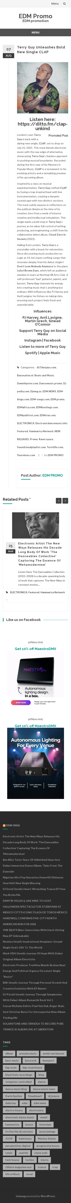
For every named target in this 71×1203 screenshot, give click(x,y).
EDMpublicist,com (28, 415)
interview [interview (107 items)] (45, 1124)
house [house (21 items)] (29, 1124)
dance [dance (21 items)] (41, 1081)
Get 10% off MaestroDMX (35, 649)
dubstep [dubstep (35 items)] (10, 1103)
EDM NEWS (49, 391)
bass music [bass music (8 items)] (12, 1060)
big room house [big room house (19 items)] (32, 1067)
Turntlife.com (55, 447)
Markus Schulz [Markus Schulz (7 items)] (47, 1138)
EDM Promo (35, 16)
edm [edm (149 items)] (24, 1103)
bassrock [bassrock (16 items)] (30, 1060)
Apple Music (50, 353)
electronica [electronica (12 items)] (36, 1110)
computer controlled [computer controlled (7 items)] (18, 1081)
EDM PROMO (55, 455)
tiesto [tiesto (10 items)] (44, 1159)
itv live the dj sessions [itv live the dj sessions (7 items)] (19, 1131)
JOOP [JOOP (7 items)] (9, 1138)
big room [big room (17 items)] (10, 1067)
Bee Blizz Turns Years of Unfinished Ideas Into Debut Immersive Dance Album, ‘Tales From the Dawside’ (32, 865)
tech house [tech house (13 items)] (12, 1159)
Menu (55, 3)
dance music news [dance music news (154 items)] (44, 1089)
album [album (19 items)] (9, 1053)
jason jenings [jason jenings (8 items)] (47, 1131)
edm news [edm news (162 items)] (40, 1103)
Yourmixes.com (26, 455)
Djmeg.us (35, 391)
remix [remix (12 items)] (8, 1152)
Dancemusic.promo (50, 383)
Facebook (52, 340)
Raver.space (46, 439)
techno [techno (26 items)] (29, 1159)
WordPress (48, 1196)
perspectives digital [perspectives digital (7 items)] (17, 1145)
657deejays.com (46, 367)
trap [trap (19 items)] (55, 1167)
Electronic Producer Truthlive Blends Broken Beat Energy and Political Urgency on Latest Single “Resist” (34, 970)
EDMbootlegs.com (47, 407)
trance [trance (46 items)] (42, 1167)
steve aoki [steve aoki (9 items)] (40, 1152)
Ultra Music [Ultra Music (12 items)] (12, 1174)
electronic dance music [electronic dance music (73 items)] (19, 1117)
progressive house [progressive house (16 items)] (48, 1145)
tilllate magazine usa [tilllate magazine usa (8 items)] (18, 1167)
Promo (34, 439)
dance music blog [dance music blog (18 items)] (16, 1089)
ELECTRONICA (25, 423)
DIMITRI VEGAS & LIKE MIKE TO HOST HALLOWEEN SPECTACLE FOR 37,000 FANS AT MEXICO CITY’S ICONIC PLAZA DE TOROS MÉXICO (35, 906)
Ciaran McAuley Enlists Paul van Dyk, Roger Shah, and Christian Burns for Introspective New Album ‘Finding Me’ (34, 1011)
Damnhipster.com (27, 383)
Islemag (21, 1196)
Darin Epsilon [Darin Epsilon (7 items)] (13, 1096)
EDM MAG (13, 825)
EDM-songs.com (39, 399)
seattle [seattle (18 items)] (23, 1152)
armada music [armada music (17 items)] (28, 1053)
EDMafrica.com (26, 407)
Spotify (31, 353)
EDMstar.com (47, 415)
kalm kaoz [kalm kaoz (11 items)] (25, 1138)
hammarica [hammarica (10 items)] (12, 1124)
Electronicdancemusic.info (51, 423)
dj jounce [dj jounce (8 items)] (53, 1096)
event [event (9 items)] (44, 1117)
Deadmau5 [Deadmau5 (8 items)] (35, 1096)
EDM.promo (57, 399)
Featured (22, 431)
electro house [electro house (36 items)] (14, 1110)
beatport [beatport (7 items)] (48, 1060)
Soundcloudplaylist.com (31, 447)
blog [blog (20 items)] (41, 1074)
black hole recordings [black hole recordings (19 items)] (18, 1074)
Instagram (32, 340)
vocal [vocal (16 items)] (29, 1174)
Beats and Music (44, 375)
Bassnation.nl (25, 375)
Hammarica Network (41, 431)
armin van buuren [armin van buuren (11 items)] (53, 1053)
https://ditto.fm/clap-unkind (43, 126)
